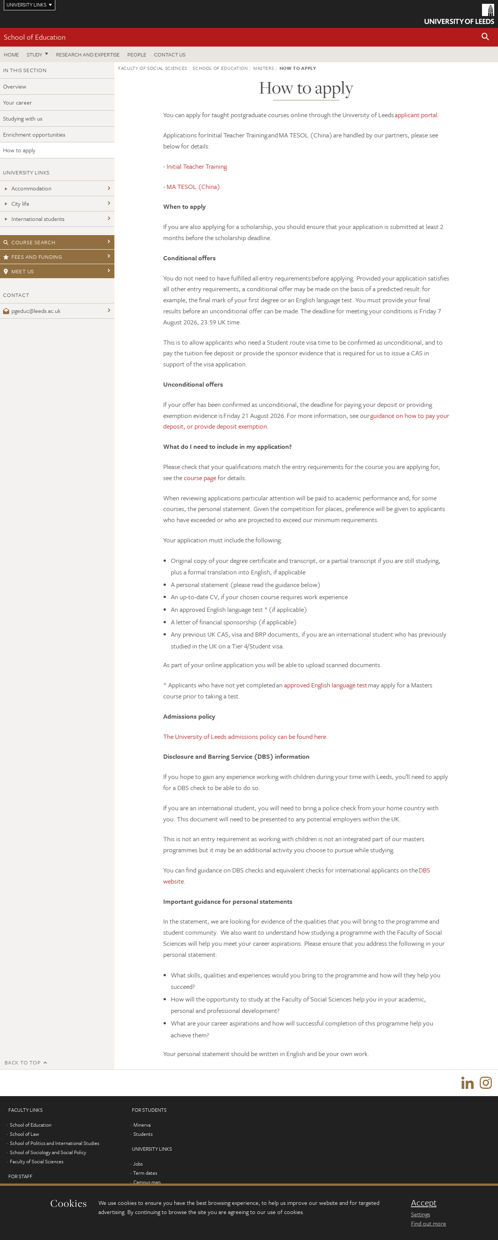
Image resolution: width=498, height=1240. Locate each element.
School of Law (24, 1134)
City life (16, 203)
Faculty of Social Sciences (152, 67)
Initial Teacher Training (197, 166)
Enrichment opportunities (34, 134)
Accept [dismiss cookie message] (424, 1202)
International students (33, 218)
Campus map (147, 1182)
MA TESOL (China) (193, 186)
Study (34, 54)
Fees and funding (32, 257)
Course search (29, 242)
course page (200, 477)
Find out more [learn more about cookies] (428, 1223)
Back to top (22, 1062)
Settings (420, 1214)
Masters (263, 67)
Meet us (18, 271)
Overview (14, 86)
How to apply (19, 150)
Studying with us (22, 118)
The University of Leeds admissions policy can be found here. (245, 736)
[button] (485, 37)
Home (11, 54)
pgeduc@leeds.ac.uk (32, 310)
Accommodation (27, 188)
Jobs (138, 1164)
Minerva (142, 1125)
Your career (17, 102)
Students (143, 1134)
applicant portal (416, 114)
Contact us (169, 54)
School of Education (35, 37)
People (136, 54)
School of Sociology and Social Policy (48, 1152)
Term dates (145, 1173)
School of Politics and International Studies (54, 1143)
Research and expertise (88, 54)
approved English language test (325, 685)
